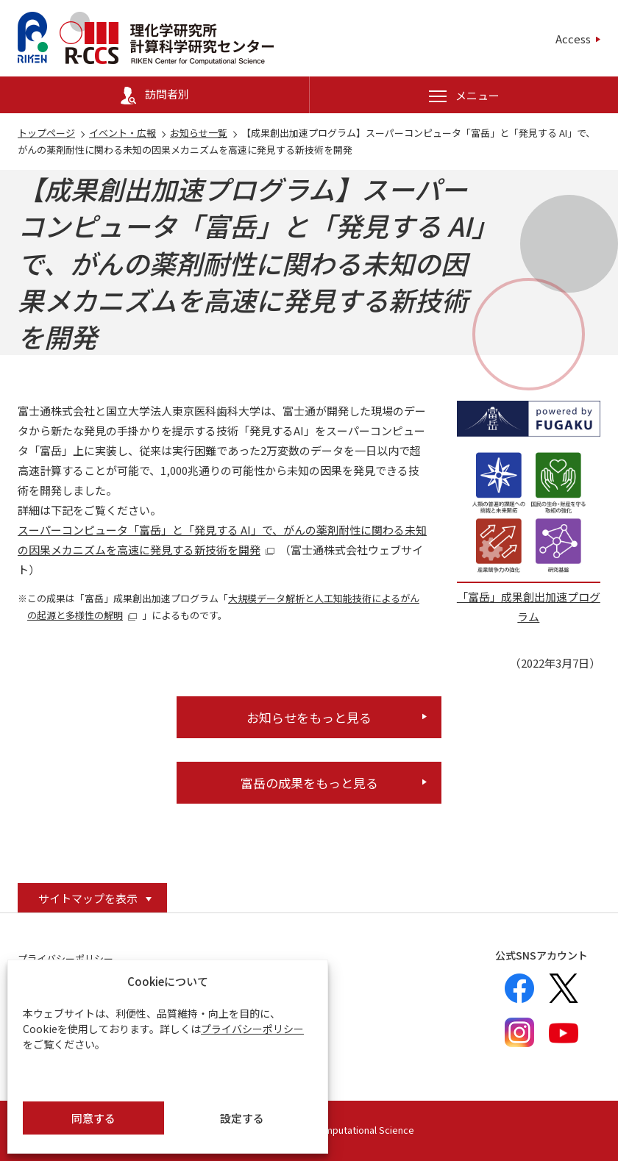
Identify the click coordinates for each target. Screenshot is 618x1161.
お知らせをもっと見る (309, 717)
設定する (242, 1118)
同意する (93, 1118)
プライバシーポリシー (252, 1028)
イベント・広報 (122, 133)
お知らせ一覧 (198, 133)
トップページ (46, 133)
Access (573, 38)
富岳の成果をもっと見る (309, 783)
